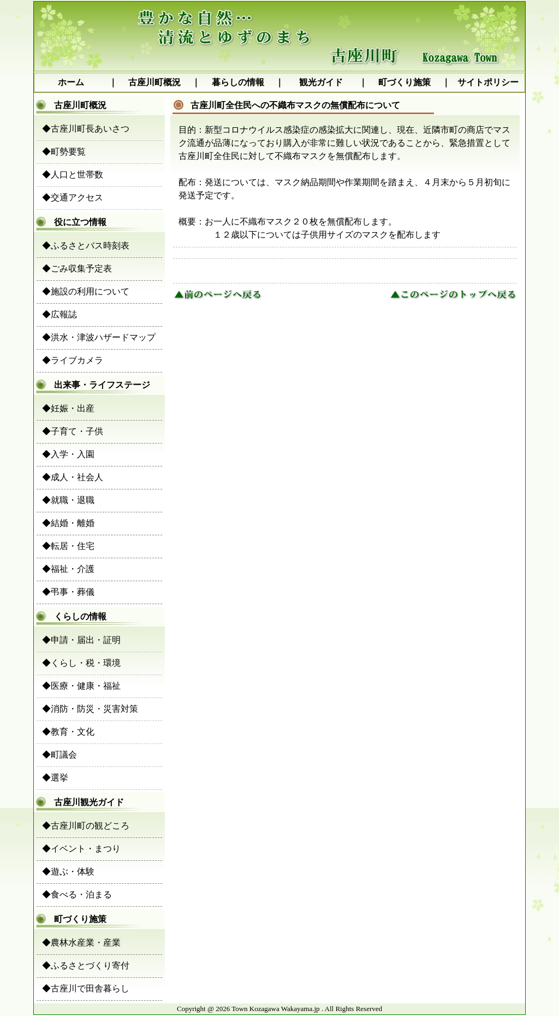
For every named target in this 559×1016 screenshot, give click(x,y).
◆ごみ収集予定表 (77, 268)
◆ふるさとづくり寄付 (85, 965)
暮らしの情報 (238, 82)
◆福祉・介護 (68, 569)
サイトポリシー (488, 82)
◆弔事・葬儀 (68, 591)
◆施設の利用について (85, 291)
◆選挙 (55, 777)
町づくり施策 (404, 82)
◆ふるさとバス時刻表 (85, 245)
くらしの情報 (71, 616)
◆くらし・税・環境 (81, 663)
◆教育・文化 (68, 731)
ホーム (71, 82)
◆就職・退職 (68, 500)
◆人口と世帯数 (72, 174)
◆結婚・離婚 (68, 523)
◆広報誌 (59, 314)
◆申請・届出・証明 (81, 640)
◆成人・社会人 (72, 477)
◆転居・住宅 (68, 546)
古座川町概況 (154, 82)
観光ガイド (321, 82)
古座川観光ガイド (80, 802)
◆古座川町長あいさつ (85, 128)
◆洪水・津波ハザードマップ (99, 337)
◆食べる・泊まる (77, 894)
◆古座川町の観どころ (85, 825)
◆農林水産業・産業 (81, 942)
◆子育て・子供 (72, 431)
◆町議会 (59, 754)
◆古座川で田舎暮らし (85, 988)
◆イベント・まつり (81, 848)
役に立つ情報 (71, 222)
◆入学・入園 (68, 454)
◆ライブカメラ (72, 360)
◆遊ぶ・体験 (68, 871)
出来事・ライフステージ (93, 384)
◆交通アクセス (72, 197)
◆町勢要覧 (64, 151)
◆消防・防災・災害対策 (90, 708)
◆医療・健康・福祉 (81, 685)
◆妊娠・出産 (68, 408)
